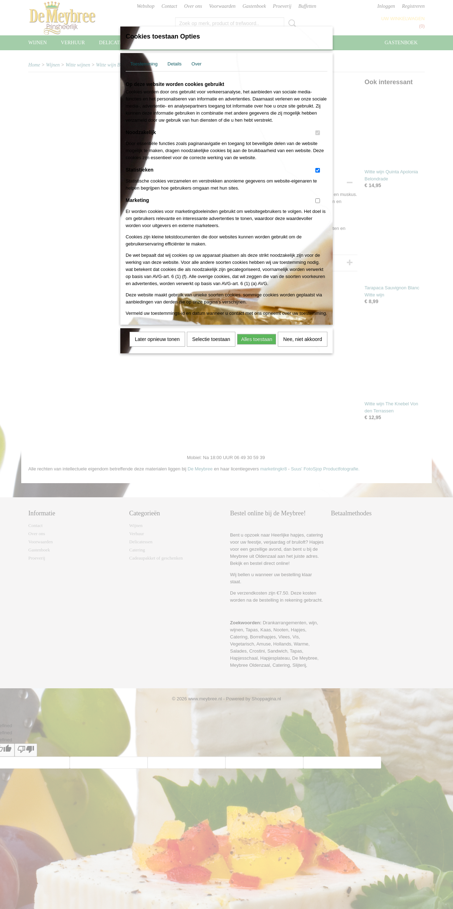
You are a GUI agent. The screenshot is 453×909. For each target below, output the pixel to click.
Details (174, 63)
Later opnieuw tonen (157, 339)
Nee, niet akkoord (302, 339)
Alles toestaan (256, 339)
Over (196, 63)
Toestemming (143, 63)
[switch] (317, 133)
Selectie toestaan (211, 339)
